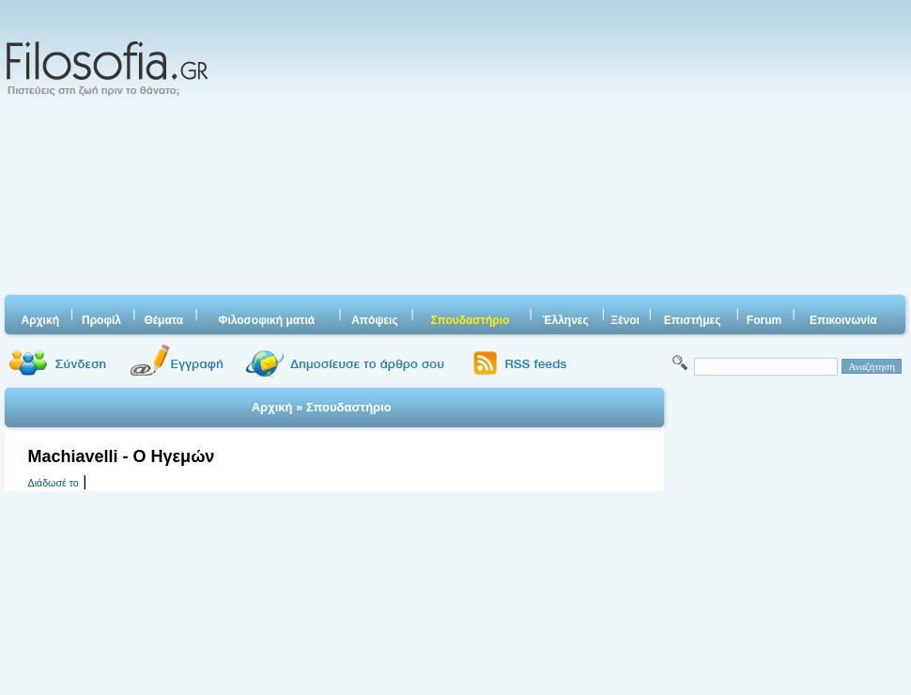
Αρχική (272, 407)
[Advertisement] (477, 150)
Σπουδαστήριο (349, 407)
